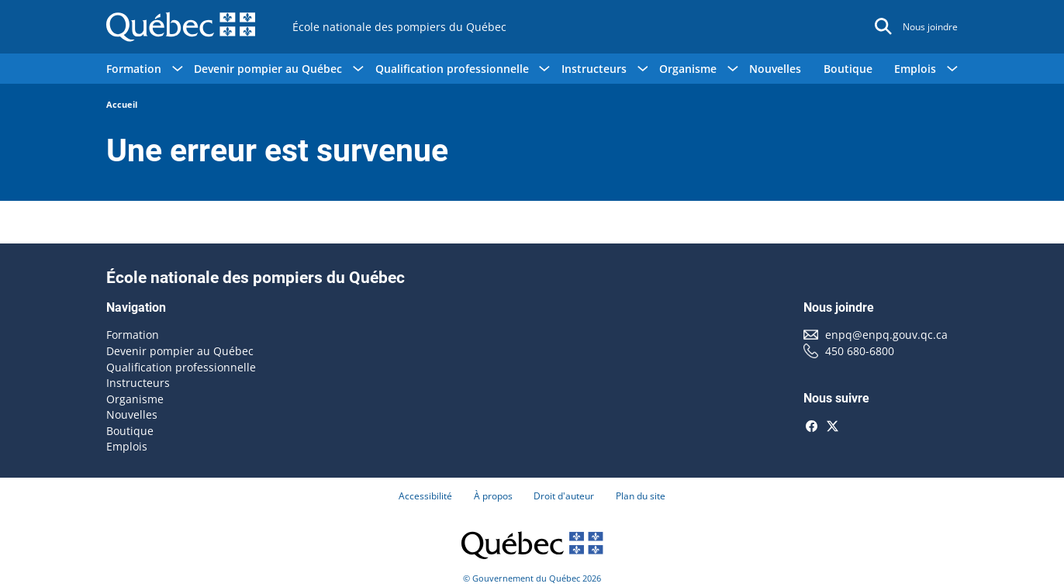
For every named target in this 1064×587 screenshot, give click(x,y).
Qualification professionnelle (181, 367)
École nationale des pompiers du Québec (399, 26)
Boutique (848, 68)
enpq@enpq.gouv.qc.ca (886, 334)
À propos (493, 495)
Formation (132, 334)
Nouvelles (775, 68)
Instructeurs (138, 382)
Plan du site (640, 495)
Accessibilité (425, 495)
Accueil (121, 104)
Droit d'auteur (564, 495)
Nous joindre (930, 26)
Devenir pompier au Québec (180, 351)
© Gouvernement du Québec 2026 (532, 578)
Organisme (135, 399)
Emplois (126, 446)
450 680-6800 (859, 351)
